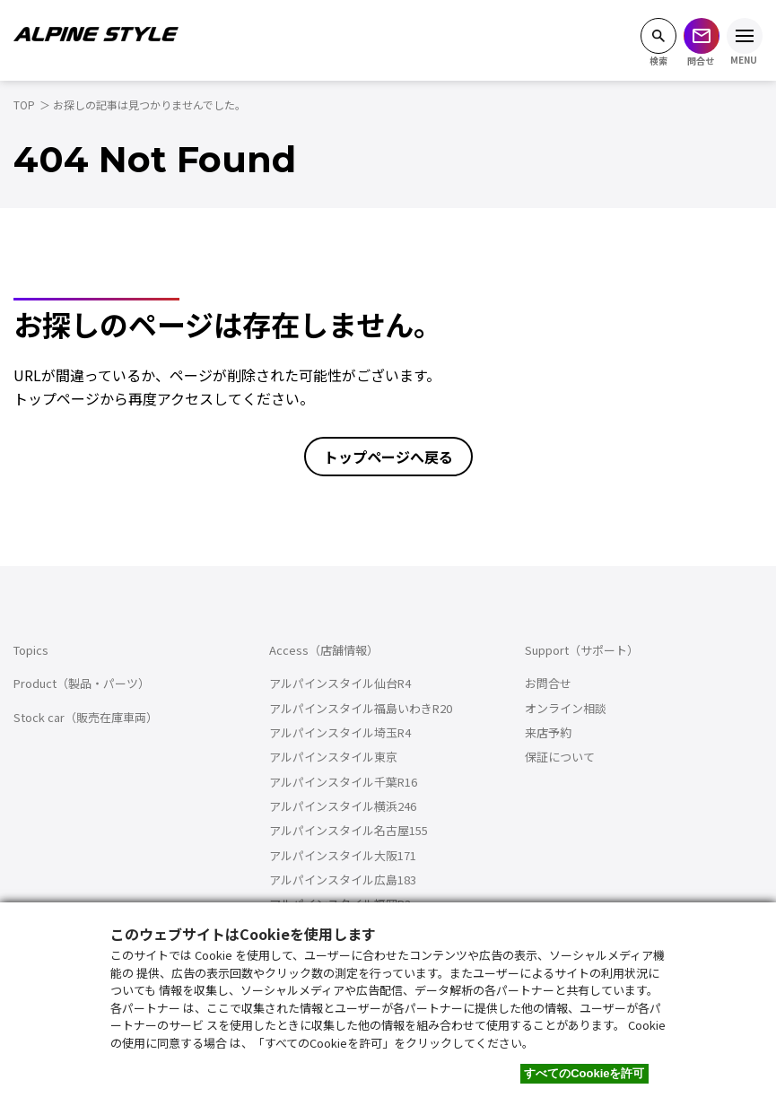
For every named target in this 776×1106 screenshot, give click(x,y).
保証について (560, 756)
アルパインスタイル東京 (333, 756)
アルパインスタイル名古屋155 (348, 830)
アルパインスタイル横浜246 (342, 805)
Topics (30, 649)
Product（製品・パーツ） (81, 683)
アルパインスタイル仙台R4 (340, 683)
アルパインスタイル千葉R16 (343, 781)
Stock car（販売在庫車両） (85, 717)
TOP (24, 104)
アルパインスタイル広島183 (342, 879)
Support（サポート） (582, 649)
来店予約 (548, 732)
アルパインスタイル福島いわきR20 (360, 708)
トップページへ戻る (388, 456)
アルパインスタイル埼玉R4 (340, 732)
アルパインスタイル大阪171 (342, 855)
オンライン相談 (565, 708)
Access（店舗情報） (324, 649)
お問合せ (548, 683)
